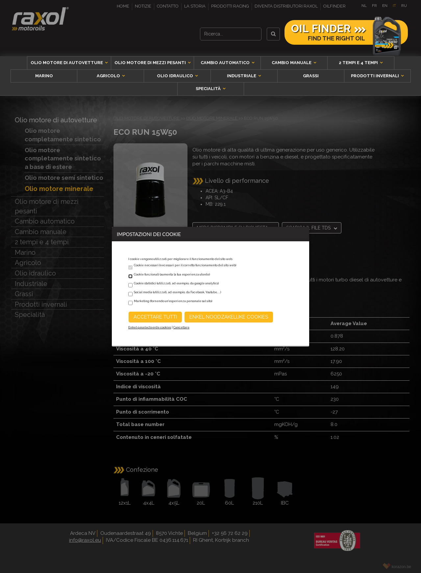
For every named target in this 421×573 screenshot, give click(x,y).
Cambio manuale (292, 62)
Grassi (311, 75)
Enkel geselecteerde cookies (149, 327)
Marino (44, 75)
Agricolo (109, 75)
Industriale (242, 75)
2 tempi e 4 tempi (359, 62)
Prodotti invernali (375, 75)
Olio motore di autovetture (67, 62)
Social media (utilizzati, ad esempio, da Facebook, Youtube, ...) (177, 292)
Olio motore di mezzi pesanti (150, 62)
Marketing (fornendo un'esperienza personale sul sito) (173, 301)
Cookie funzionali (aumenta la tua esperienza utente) (172, 274)
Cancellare (181, 327)
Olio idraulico (175, 75)
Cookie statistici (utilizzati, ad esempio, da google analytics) (176, 283)
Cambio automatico (226, 62)
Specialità (209, 88)
